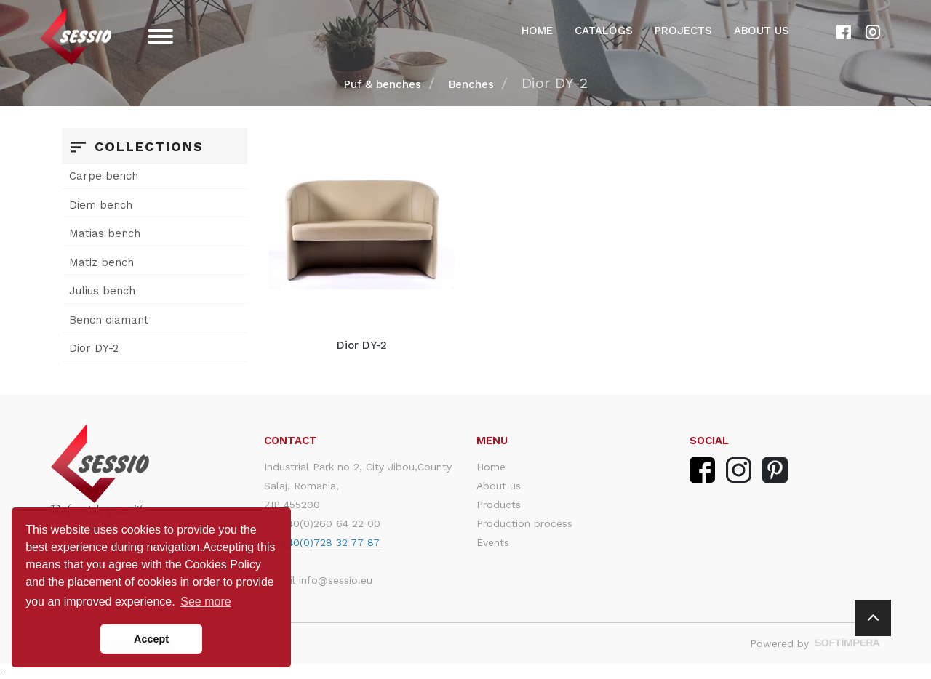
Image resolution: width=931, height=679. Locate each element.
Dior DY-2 (94, 348)
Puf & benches (382, 84)
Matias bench (104, 233)
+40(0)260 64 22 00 (330, 523)
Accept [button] (151, 639)
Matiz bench (101, 262)
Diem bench (100, 205)
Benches (471, 84)
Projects (683, 30)
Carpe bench (103, 175)
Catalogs (604, 30)
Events (492, 542)
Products (498, 504)
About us (761, 30)
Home (537, 30)
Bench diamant (108, 319)
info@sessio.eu (335, 580)
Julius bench (102, 290)
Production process (524, 523)
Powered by (815, 643)
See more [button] (205, 601)
